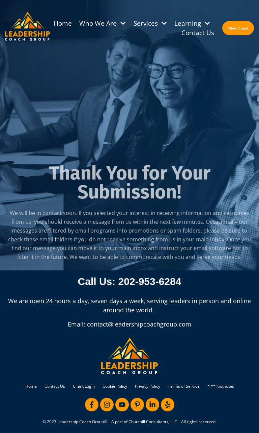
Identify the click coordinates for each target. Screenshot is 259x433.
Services (150, 23)
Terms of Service (184, 386)
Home (63, 23)
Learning (192, 23)
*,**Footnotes (220, 386)
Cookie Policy (115, 386)
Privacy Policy (147, 386)
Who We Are (102, 23)
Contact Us (197, 32)
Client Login (84, 386)
